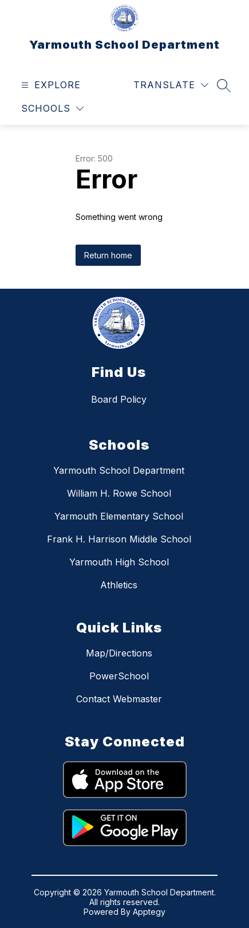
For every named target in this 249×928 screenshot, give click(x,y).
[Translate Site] (171, 85)
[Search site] (224, 85)
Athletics (118, 585)
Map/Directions (119, 653)
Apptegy (149, 912)
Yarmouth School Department (118, 470)
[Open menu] (49, 85)
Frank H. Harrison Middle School (119, 539)
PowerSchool (119, 676)
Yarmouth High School (119, 562)
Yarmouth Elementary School (118, 516)
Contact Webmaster (119, 699)
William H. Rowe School (119, 493)
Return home (108, 255)
